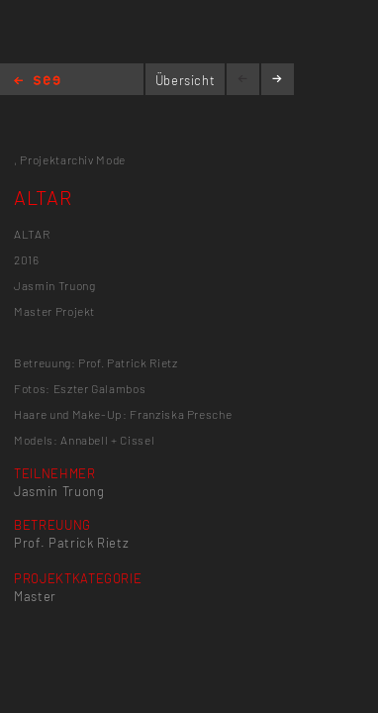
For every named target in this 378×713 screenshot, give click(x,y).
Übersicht (185, 80)
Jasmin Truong (59, 491)
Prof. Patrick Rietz (71, 543)
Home (37, 81)
